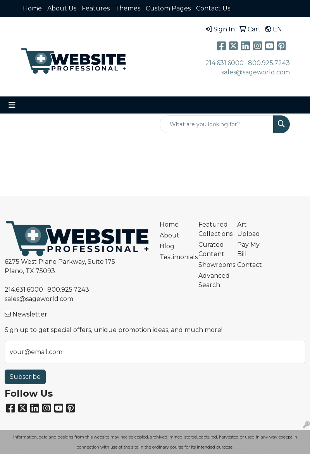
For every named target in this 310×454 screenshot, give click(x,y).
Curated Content (211, 249)
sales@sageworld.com (255, 72)
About (169, 235)
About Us (61, 8)
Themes (127, 8)
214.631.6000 (224, 63)
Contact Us (213, 8)
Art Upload (248, 229)
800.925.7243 (269, 63)
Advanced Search (213, 280)
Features (96, 8)
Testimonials (174, 257)
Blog (167, 246)
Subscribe (25, 376)
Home (32, 8)
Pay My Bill (248, 249)
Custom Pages (168, 8)
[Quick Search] (217, 124)
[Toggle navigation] (12, 105)
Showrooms (213, 264)
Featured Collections (213, 229)
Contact (249, 264)
